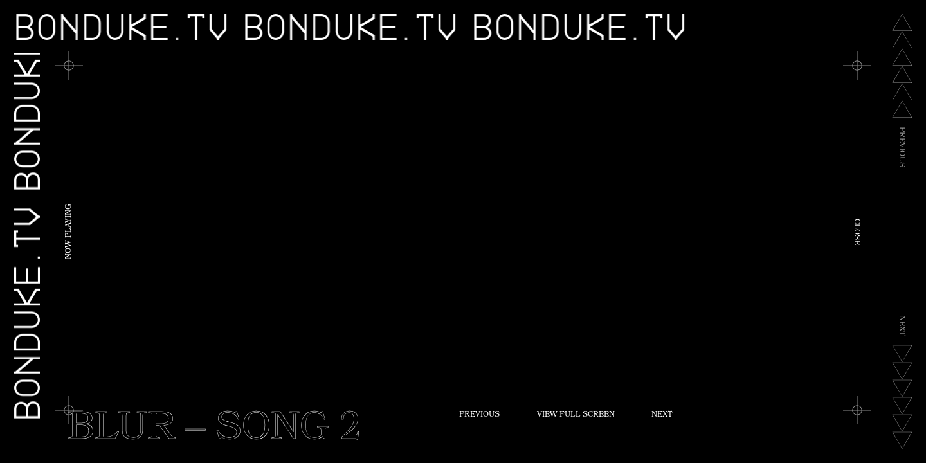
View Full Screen (576, 415)
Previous (479, 415)
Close (855, 232)
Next (662, 415)
